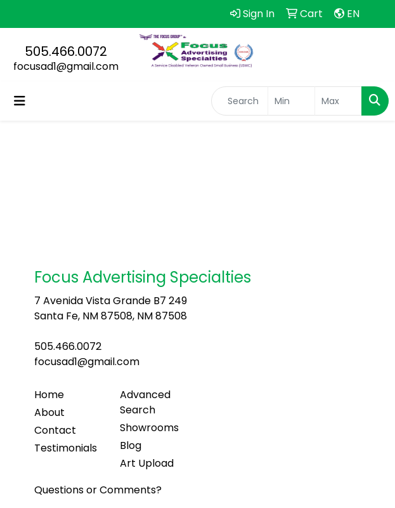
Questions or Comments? (98, 490)
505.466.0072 (66, 51)
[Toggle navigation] (19, 101)
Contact (55, 430)
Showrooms (149, 427)
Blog (130, 445)
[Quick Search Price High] (338, 101)
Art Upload (147, 463)
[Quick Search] (239, 101)
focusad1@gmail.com (66, 66)
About (49, 412)
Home (49, 394)
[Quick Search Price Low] (291, 101)
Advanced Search (145, 402)
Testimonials (65, 448)
